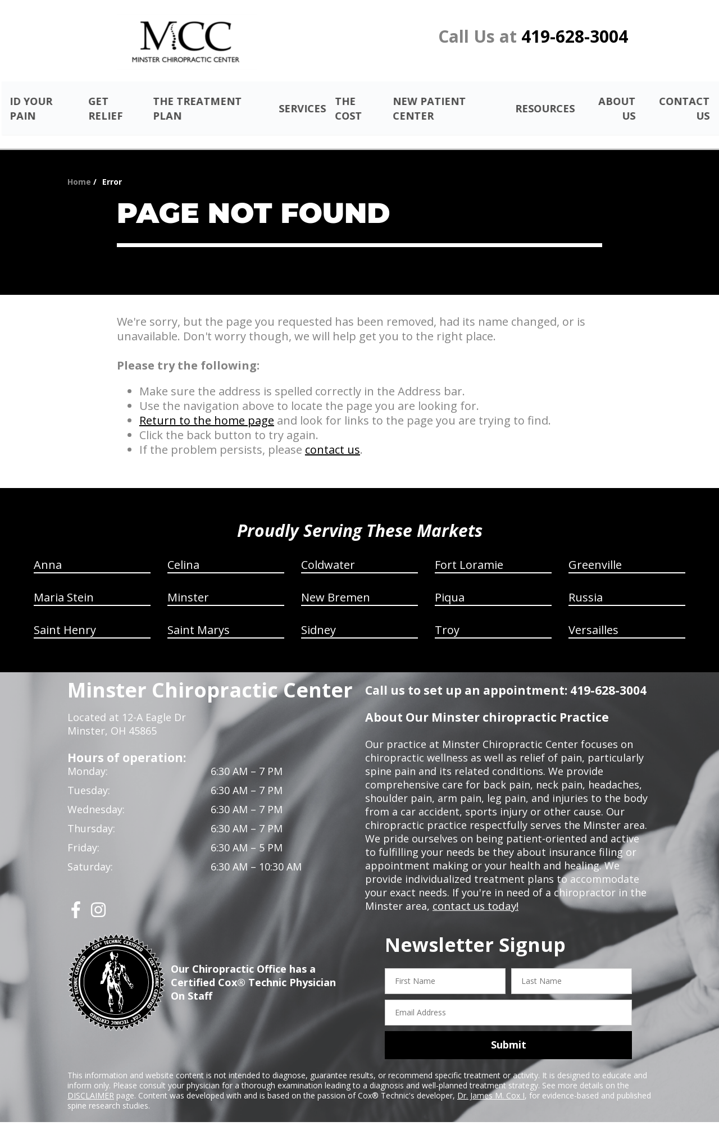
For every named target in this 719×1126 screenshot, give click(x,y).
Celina (183, 551)
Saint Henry (65, 616)
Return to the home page (206, 407)
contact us (332, 436)
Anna (48, 551)
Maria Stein (64, 584)
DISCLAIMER (90, 1082)
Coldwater (328, 551)
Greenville (595, 551)
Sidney (318, 616)
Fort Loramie (469, 551)
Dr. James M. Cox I (491, 1082)
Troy (447, 616)
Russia (585, 584)
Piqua (450, 584)
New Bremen (335, 584)
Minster (188, 584)
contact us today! (474, 893)
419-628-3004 (574, 36)
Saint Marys (198, 616)
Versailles (593, 616)
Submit (508, 1031)
